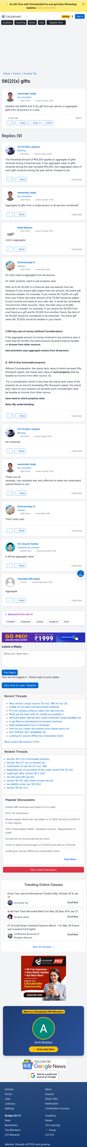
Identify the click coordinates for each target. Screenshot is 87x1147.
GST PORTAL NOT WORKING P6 (27, 732)
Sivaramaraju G (26, 262)
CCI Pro (49, 1134)
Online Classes (43, 885)
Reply (21, 123)
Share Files (51, 1098)
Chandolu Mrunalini (28, 578)
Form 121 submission (17, 813)
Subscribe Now (44, 1049)
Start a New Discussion (43, 869)
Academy (7, 22)
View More (72, 859)
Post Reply (10, 672)
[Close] (83, 4)
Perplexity (26, 622)
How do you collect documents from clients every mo (39, 728)
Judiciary (10, 1103)
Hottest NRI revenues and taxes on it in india (30, 807)
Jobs (41, 22)
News (48, 1089)
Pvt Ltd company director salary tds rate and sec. (37, 710)
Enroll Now (73, 902)
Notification (51, 1103)
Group (50, 1129)
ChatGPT (11, 622)
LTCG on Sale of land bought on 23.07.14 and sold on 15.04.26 (40, 844)
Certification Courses (57, 1108)
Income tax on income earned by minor (27, 838)
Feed (7, 1120)
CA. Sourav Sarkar (27, 543)
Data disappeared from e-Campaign (29, 725)
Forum (8, 1094)
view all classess (44, 946)
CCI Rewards (12, 1134)
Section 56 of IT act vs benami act (26, 762)
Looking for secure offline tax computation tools (36, 735)
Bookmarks (11, 1125)
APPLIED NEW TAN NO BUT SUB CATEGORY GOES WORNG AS (45, 717)
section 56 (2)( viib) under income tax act (30, 780)
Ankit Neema (24, 227)
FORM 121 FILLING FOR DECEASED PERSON (34, 707)
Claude (40, 622)
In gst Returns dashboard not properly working (35, 721)
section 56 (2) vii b (17, 787)
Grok (66, 622)
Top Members (13, 1129)
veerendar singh (26, 93)
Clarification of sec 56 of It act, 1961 (27, 766)
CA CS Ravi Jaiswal (28, 146)
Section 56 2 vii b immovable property (28, 758)
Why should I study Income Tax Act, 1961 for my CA (38, 703)
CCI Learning (52, 1125)
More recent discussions (18, 741)
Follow (47, 123)
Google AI (53, 622)
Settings (9, 1108)
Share (34, 123)
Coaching (20, 22)
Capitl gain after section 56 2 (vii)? (26, 773)
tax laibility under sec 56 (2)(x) (24, 784)
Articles (9, 1089)
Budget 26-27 (13, 1115)
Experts (49, 1094)
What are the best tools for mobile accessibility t (36, 714)
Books (32, 22)
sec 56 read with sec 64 (20, 776)
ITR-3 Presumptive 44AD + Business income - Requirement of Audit (40, 831)
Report (79, 118)
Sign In (79, 16)
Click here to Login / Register (20, 685)
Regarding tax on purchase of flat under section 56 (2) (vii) (40, 769)
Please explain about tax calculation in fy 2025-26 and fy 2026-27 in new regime (42, 821)
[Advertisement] (43, 48)
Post (36, 741)
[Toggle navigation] (26, 16)
